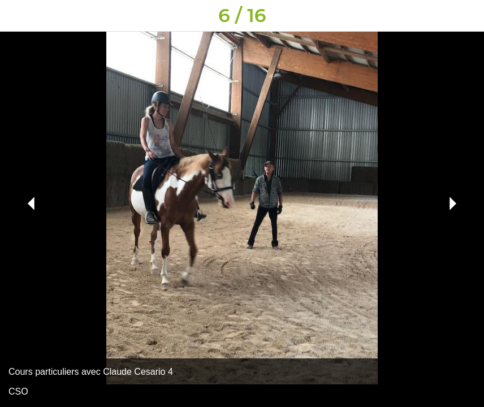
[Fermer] (16, 16)
